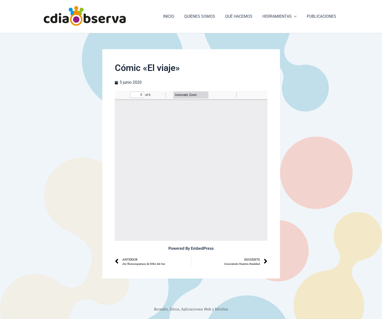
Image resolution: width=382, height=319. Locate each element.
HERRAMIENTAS (282, 16)
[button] (297, 16)
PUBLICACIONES (322, 16)
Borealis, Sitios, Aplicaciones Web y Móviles (191, 309)
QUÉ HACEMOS (243, 16)
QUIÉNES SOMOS (206, 16)
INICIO (177, 16)
